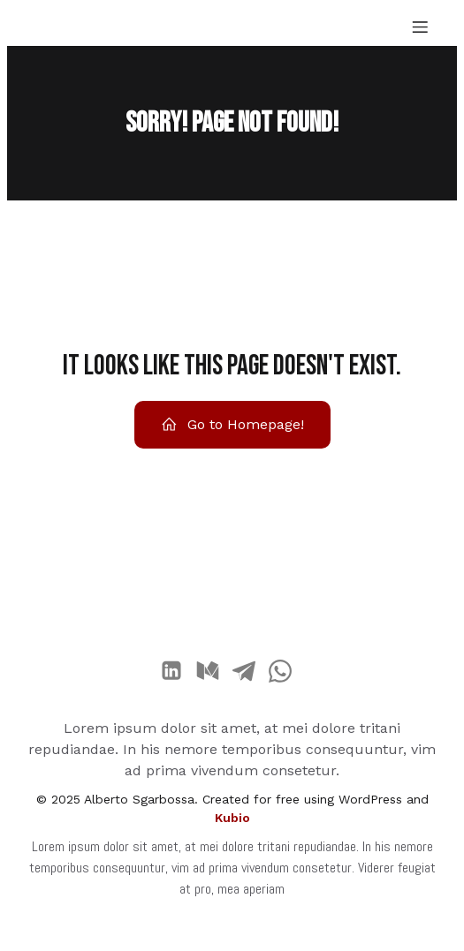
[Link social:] (178, 671)
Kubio (232, 818)
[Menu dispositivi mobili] (419, 26)
